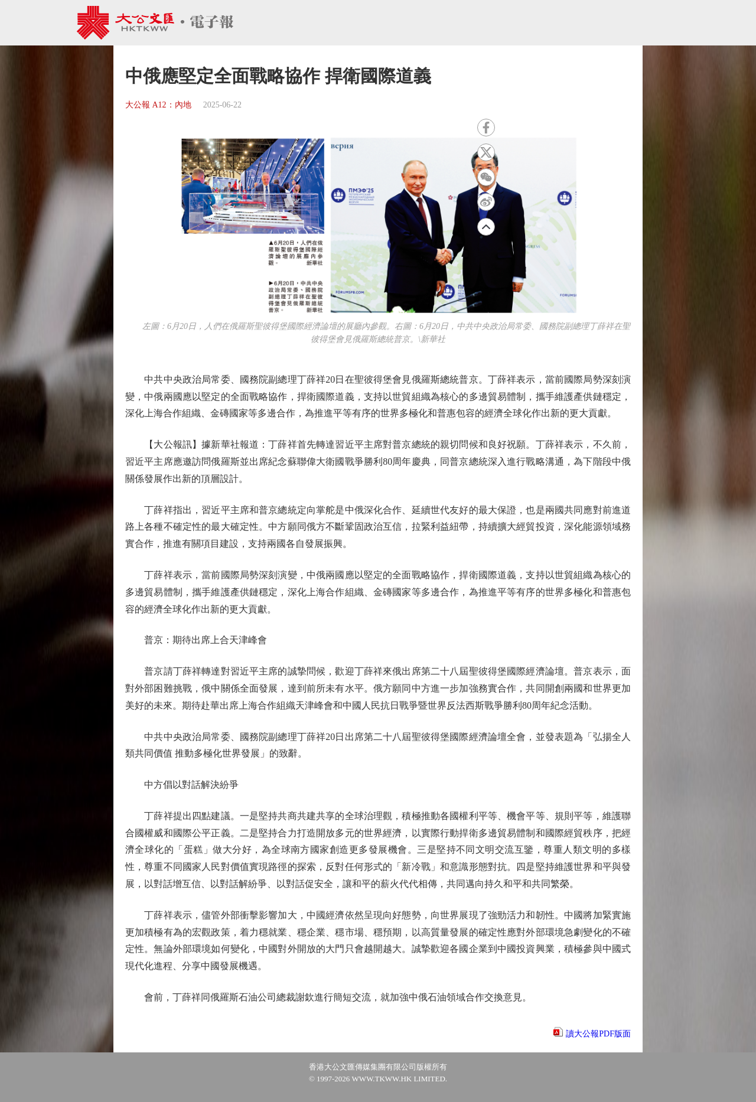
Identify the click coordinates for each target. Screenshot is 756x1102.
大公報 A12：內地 (158, 104)
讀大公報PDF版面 (598, 1033)
